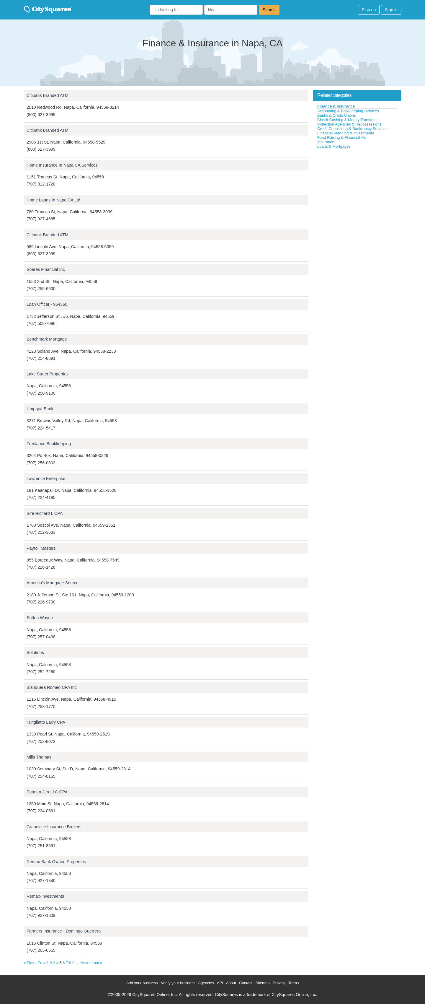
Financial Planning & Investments (345, 133)
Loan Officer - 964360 (47, 304)
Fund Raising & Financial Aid (341, 137)
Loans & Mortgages (334, 146)
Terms (293, 983)
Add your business (142, 983)
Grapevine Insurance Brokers (54, 826)
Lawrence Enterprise (46, 478)
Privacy (279, 983)
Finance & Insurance (336, 106)
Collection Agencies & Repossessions (349, 124)
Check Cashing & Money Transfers (347, 120)
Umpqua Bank (40, 408)
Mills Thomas (39, 757)
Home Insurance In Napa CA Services (62, 165)
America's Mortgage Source (53, 582)
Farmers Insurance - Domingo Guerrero (64, 931)
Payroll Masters (41, 548)
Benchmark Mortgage (47, 339)
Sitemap (263, 983)
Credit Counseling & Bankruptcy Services (352, 128)
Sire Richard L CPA (45, 513)
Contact (245, 983)
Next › (85, 963)
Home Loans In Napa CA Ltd (53, 200)
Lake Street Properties (47, 374)
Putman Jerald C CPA (47, 792)
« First (29, 963)
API (220, 983)
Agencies (206, 983)
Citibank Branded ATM (47, 95)
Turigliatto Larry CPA (46, 722)
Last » (97, 963)
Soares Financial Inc (46, 269)
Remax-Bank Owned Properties (56, 861)
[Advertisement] (357, 193)
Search (269, 9)
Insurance (325, 142)
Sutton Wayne (40, 617)
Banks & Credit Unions (336, 115)
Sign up (369, 9)
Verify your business (178, 983)
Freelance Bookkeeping (49, 443)
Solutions (35, 652)
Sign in (391, 9)
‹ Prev (40, 963)
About (231, 983)
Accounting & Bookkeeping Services (348, 111)
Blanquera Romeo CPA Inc (52, 687)
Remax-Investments (45, 896)
